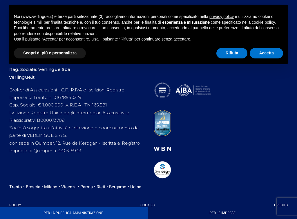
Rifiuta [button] (232, 53)
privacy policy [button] (221, 16)
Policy (15, 205)
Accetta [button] (266, 53)
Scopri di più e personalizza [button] (50, 53)
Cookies (147, 205)
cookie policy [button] (263, 22)
